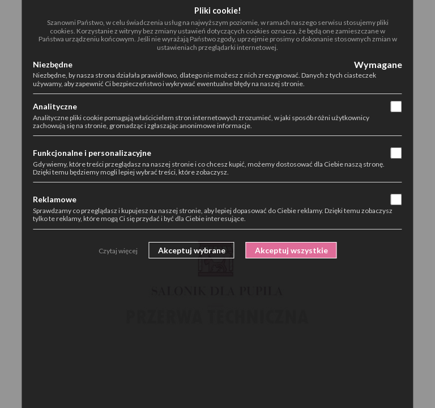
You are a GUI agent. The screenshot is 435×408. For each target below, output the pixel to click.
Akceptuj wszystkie (291, 250)
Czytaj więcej (118, 250)
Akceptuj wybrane (191, 250)
